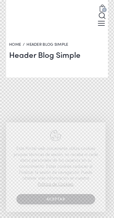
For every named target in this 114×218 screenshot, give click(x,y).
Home (15, 44)
